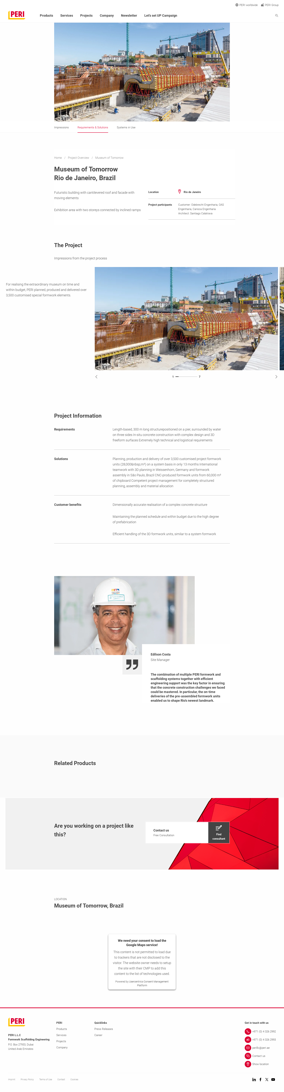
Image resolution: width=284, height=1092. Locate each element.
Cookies (74, 1079)
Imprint (11, 1079)
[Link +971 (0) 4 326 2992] (260, 1031)
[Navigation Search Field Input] (257, 15)
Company (107, 15)
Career (98, 1035)
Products (46, 15)
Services (66, 15)
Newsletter (129, 15)
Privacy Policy (27, 1079)
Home (58, 157)
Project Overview (79, 157)
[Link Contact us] (260, 1056)
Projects (86, 15)
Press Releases (103, 1029)
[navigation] (187, 832)
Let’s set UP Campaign (160, 15)
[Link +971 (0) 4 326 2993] (260, 1039)
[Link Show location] (260, 1064)
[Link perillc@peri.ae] (260, 1048)
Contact (61, 1079)
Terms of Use (45, 1079)
